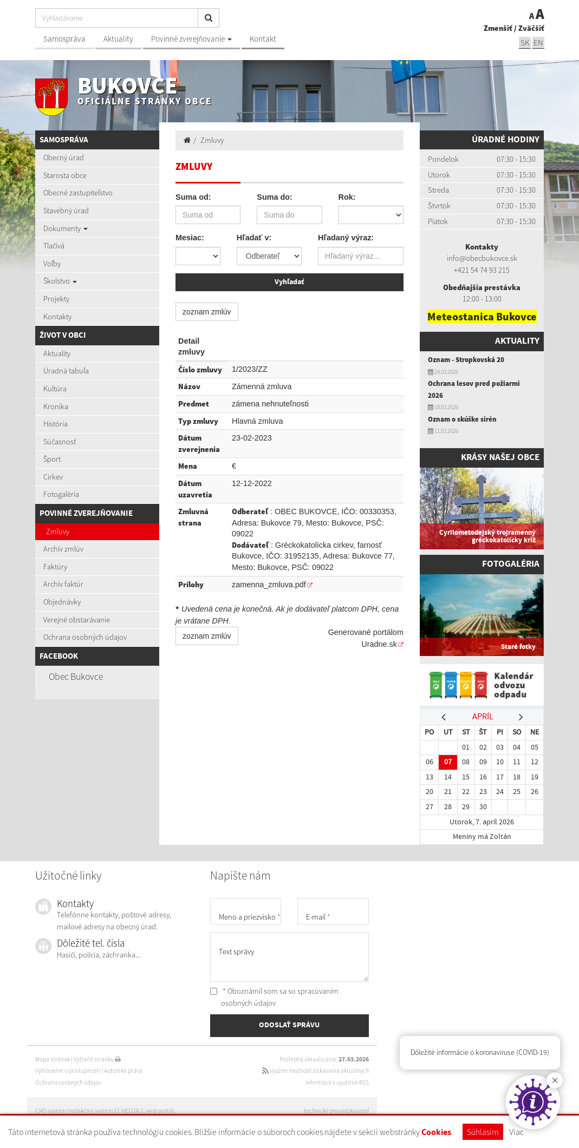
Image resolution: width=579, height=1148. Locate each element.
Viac (516, 1131)
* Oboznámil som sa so (274, 997)
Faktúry (55, 567)
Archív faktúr (63, 584)
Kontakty (57, 317)
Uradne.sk (379, 644)
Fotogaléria (61, 494)
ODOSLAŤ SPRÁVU (289, 1025)
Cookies (436, 1132)
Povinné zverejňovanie (191, 39)
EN (538, 42)
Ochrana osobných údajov (85, 637)
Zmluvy (57, 531)
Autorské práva (123, 1070)
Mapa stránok (52, 1059)
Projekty (56, 299)
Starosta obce (65, 175)
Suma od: (193, 197)
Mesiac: (189, 237)
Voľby (52, 263)
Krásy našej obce (500, 457)
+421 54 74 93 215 (482, 270)
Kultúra (55, 388)
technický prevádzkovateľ (336, 1110)
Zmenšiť (498, 28)
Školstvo (60, 281)
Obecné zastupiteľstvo (78, 193)
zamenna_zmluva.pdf (269, 584)
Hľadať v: (254, 237)
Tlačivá (53, 246)
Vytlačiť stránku (97, 1059)
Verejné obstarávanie (76, 620)
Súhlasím (483, 1131)
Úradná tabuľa (66, 371)
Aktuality (118, 39)
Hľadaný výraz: (346, 237)
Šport (52, 459)
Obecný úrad (63, 157)
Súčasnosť (59, 442)
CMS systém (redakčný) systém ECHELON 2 (89, 1110)
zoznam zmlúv (207, 311)
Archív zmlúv (63, 549)
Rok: (347, 197)
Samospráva (64, 39)
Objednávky (62, 602)
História (55, 424)
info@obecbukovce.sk (482, 258)
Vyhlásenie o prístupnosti (67, 1070)
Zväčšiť (531, 28)
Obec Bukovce (76, 677)
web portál (160, 1110)
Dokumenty (65, 228)
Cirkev (53, 477)
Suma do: (274, 197)
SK (525, 42)
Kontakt (263, 39)
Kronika (55, 406)
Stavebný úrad (66, 210)
